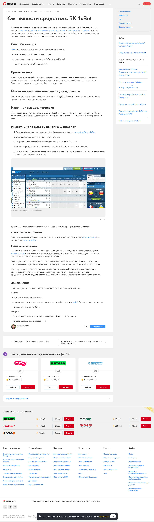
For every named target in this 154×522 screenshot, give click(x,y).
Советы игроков (125, 27)
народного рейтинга (29, 30)
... (108, 3)
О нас (130, 455)
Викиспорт (123, 15)
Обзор (13, 387)
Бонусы (50, 4)
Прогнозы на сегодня (62, 459)
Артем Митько (23, 325)
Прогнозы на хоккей (61, 466)
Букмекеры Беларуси (25, 11)
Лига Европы (83, 466)
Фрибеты (7, 470)
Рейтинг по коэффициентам (17, 399)
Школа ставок (11, 11)
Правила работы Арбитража (135, 491)
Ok (113, 516)
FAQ (120, 19)
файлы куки (104, 516)
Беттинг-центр (85, 4)
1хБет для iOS (29, 240)
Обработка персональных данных (139, 485)
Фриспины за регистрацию (39, 478)
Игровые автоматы (36, 486)
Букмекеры (24, 4)
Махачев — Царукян (111, 459)
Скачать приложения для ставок (13, 462)
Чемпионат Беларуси (87, 470)
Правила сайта (134, 463)
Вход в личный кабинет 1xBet (31, 341)
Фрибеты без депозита (12, 474)
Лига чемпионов (85, 463)
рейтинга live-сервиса (78, 30)
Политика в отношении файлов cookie (138, 479)
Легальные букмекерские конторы (17, 413)
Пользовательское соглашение (136, 467)
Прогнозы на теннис (61, 470)
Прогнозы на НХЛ (60, 478)
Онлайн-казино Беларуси (38, 455)
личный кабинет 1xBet (85, 132)
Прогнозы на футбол (62, 463)
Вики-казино (33, 466)
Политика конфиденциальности (137, 473)
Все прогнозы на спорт (62, 455)
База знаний (99, 4)
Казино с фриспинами (37, 463)
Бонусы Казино (34, 470)
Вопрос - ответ (125, 23)
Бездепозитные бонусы (13, 478)
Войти (146, 4)
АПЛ (80, 474)
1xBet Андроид (89, 237)
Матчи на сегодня (85, 459)
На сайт (28, 387)
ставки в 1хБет (18, 253)
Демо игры (61, 4)
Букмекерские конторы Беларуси (13, 456)
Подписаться (97, 326)
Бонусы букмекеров (11, 466)
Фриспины (32, 474)
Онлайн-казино (38, 4)
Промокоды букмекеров (13, 486)
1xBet (35, 11)
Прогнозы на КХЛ (60, 474)
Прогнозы (72, 4)
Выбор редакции (110, 470)
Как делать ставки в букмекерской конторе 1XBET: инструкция (81, 342)
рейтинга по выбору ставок (52, 30)
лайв (75, 302)
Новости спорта (110, 455)
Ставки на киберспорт (87, 478)
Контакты (132, 459)
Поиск (139, 4)
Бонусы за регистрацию (13, 482)
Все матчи (82, 455)
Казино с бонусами (36, 459)
